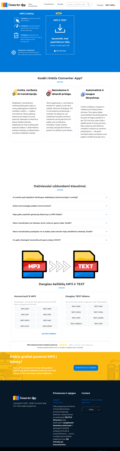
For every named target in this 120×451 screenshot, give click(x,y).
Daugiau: (105, 5)
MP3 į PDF (47, 314)
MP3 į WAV (47, 309)
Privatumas (58, 403)
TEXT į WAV (76, 306)
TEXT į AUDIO (98, 318)
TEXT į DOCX (76, 312)
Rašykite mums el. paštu (92, 400)
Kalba (91, 410)
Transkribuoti (49, 4)
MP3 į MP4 (25, 309)
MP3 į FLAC (25, 326)
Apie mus (86, 403)
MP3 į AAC (47, 320)
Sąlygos (56, 400)
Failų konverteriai (32, 5)
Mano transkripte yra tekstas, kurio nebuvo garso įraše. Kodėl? (42, 223)
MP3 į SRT (25, 314)
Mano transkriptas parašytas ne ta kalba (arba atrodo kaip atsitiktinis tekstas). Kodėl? (53, 231)
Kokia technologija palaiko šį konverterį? (32, 206)
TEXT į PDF (98, 324)
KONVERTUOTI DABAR (86, 368)
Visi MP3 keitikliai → (50, 334)
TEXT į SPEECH (76, 324)
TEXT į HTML (98, 312)
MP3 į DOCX (24, 320)
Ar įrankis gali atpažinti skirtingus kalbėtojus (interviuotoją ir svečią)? (45, 197)
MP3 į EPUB (47, 326)
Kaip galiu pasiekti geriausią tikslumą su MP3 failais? (37, 214)
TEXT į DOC (98, 306)
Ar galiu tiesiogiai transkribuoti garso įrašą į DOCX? (37, 240)
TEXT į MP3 (76, 318)
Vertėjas (60, 4)
